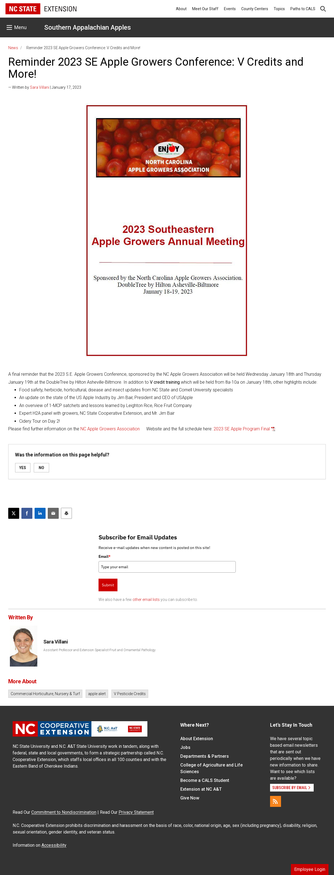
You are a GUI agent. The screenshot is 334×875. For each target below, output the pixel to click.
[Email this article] (53, 513)
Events (230, 9)
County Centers (254, 9)
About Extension (196, 738)
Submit (108, 585)
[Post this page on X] (13, 513)
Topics (279, 9)
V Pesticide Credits (130, 694)
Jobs (185, 747)
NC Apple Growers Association (110, 428)
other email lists (146, 599)
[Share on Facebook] (26, 513)
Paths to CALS (302, 9)
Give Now (189, 798)
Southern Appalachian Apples (87, 27)
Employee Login (309, 869)
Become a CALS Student (204, 780)
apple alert (97, 694)
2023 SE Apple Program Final (242, 428)
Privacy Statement (136, 812)
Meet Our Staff (205, 9)
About (181, 9)
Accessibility (53, 845)
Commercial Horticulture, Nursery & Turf (45, 694)
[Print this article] (66, 513)
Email (105, 556)
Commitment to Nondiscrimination (63, 812)
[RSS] (275, 801)
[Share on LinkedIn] (40, 513)
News (13, 48)
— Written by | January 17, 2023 (44, 87)
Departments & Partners (204, 756)
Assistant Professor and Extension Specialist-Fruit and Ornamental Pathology (99, 650)
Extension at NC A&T (201, 789)
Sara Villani (39, 87)
